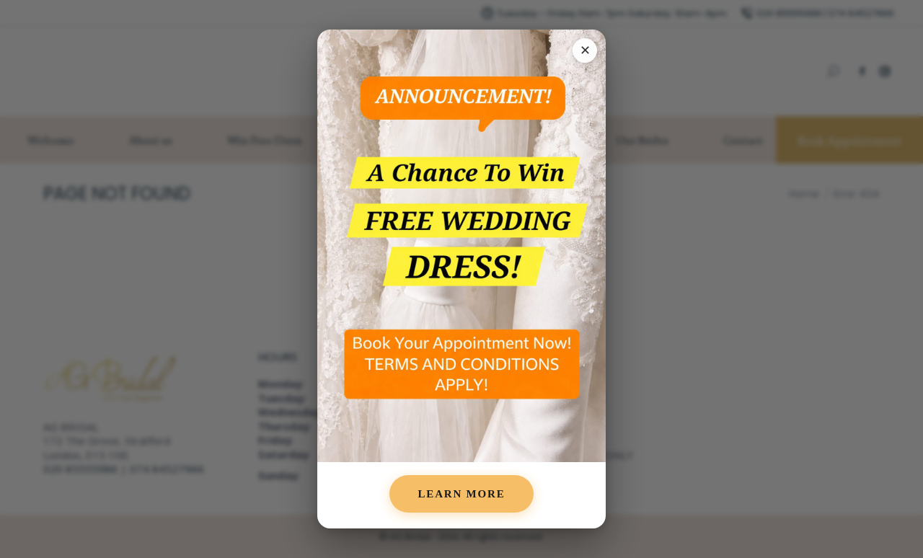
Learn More (461, 494)
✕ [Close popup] (585, 50)
